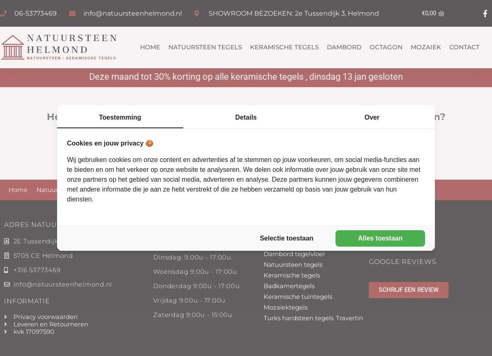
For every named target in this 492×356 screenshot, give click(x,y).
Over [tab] (371, 117)
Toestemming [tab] (120, 117)
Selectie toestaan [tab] (287, 238)
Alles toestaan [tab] (380, 238)
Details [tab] (246, 117)
